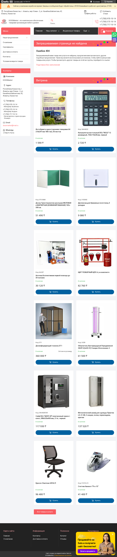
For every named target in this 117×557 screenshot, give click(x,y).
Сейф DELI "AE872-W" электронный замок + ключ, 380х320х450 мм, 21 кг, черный (53, 417)
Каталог (63, 536)
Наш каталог (51, 31)
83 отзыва (96, 1)
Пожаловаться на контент (63, 555)
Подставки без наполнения (48, 65)
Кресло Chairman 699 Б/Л (46, 483)
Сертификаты (8, 47)
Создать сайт (18, 1)
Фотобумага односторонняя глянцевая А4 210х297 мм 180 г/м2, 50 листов (53, 130)
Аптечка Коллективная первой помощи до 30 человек (53, 277)
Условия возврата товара (13, 61)
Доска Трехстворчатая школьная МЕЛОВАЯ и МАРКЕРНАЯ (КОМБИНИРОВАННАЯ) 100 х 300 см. (53, 205)
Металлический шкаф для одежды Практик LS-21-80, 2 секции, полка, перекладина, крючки (96, 415)
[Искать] (52, 20)
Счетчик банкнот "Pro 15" (88, 486)
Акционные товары (71, 31)
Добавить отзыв (107, 12)
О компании (7, 42)
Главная (39, 31)
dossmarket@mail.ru (10, 125)
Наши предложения (10, 38)
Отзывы (63, 539)
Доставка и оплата (10, 52)
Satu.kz (68, 553)
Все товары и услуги (45, 512)
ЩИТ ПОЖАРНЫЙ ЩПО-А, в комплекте (93, 272)
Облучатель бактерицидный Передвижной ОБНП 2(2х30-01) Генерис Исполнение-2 (95, 347)
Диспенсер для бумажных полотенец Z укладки (94, 204)
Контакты (6, 57)
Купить (55, 149)
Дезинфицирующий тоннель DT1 (49, 346)
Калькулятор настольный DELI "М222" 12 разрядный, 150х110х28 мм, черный (94, 134)
